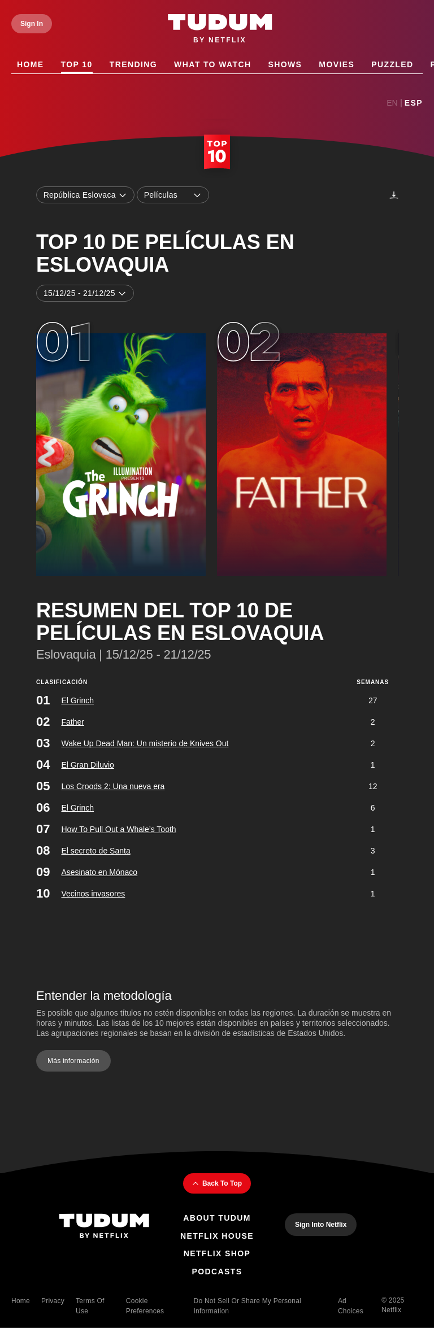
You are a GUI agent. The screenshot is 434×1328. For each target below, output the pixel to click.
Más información (73, 1061)
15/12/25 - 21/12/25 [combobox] (85, 293)
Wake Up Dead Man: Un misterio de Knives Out (144, 742)
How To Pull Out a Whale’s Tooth (118, 828)
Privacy (52, 1301)
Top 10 (77, 64)
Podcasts (217, 1271)
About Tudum (217, 1217)
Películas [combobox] (173, 194)
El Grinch (77, 699)
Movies (336, 64)
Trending (133, 64)
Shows (285, 64)
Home (30, 64)
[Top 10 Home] (217, 153)
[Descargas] (393, 194)
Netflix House (217, 1235)
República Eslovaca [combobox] (85, 194)
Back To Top (217, 1183)
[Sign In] (31, 23)
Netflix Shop (217, 1253)
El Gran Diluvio (87, 764)
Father (72, 721)
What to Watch (212, 64)
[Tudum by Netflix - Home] (220, 29)
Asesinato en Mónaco (99, 871)
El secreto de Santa (95, 850)
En (392, 102)
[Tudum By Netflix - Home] (104, 1227)
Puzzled (392, 64)
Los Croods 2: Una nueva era (112, 785)
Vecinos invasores (93, 893)
